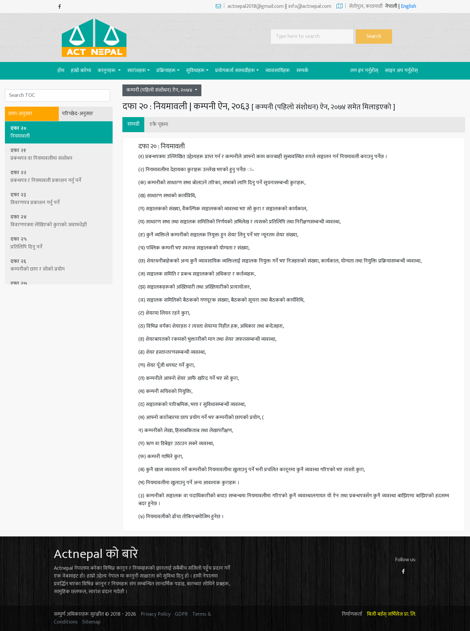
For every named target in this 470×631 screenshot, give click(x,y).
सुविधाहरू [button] (195, 70)
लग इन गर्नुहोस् (364, 70)
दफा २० (59, 132)
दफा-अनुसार (20, 114)
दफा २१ (59, 154)
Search (374, 36)
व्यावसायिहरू (277, 70)
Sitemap (91, 622)
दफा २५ (59, 243)
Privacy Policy (155, 614)
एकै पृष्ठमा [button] (158, 124)
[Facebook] (59, 6)
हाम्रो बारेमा (81, 70)
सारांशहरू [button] (136, 70)
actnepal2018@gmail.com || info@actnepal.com (273, 6)
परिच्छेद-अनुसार (77, 114)
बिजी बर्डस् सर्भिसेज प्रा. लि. (391, 614)
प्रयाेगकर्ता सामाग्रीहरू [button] (235, 70)
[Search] (312, 36)
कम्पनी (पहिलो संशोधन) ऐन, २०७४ (160, 90)
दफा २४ (59, 221)
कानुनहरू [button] (107, 70)
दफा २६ (59, 265)
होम (62, 70)
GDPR (181, 614)
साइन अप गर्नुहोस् (401, 70)
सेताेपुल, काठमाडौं (360, 6)
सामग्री (133, 124)
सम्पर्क (302, 70)
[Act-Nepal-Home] (95, 37)
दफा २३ (59, 198)
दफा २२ (59, 176)
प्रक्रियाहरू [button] (166, 70)
